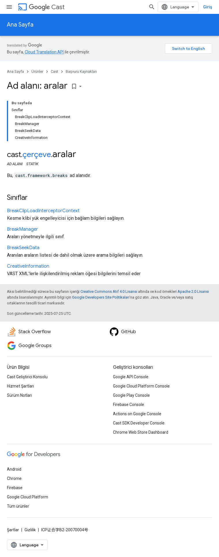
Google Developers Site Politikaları (100, 297)
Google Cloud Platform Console (141, 386)
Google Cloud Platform (27, 497)
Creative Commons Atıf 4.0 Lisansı (108, 291)
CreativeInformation (28, 266)
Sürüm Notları (19, 395)
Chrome (14, 478)
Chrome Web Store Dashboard (140, 432)
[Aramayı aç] (151, 6)
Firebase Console (128, 404)
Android (14, 469)
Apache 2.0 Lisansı (193, 291)
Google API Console (130, 377)
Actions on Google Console (137, 413)
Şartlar (13, 530)
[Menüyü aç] (9, 7)
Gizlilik (30, 530)
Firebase (14, 487)
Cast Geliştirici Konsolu (27, 377)
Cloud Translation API (44, 52)
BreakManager (22, 229)
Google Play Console (131, 395)
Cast (47, 7)
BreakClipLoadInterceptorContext (43, 211)
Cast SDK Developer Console (139, 423)
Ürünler (37, 71)
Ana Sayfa (20, 24)
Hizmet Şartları (20, 386)
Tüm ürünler (18, 506)
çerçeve (36, 154)
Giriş (207, 7)
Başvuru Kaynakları (81, 71)
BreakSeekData (23, 248)
